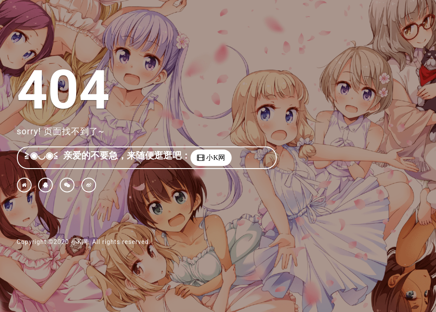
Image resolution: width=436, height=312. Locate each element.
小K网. (80, 241)
